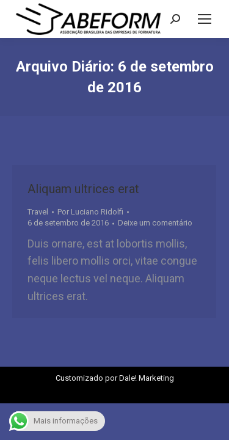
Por (90, 211)
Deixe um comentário (155, 222)
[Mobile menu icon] (204, 19)
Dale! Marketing (146, 378)
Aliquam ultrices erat (83, 189)
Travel (37, 211)
